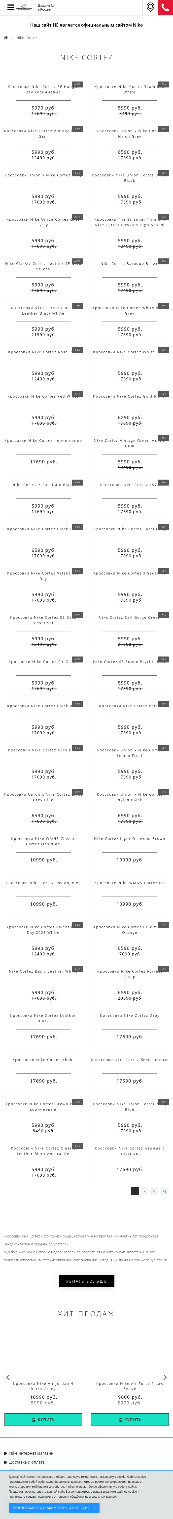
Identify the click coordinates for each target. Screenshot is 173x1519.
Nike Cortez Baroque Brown (130, 263)
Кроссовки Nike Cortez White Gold (129, 352)
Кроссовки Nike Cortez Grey (130, 1015)
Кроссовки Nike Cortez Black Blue (43, 705)
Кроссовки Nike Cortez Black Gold (43, 529)
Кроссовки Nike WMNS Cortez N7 (130, 882)
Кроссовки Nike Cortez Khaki (43, 1059)
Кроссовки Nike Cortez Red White (43, 396)
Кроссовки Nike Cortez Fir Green (43, 661)
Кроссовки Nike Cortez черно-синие (43, 440)
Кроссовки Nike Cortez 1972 (130, 484)
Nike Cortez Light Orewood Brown (130, 838)
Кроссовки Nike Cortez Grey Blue (43, 750)
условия (31, 1496)
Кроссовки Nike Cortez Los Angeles (43, 882)
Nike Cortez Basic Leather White (43, 971)
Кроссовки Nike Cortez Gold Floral (129, 396)
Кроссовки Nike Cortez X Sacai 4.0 (129, 573)
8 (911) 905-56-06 (165, 7)
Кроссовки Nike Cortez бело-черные (130, 1059)
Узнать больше (86, 1281)
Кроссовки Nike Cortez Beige (130, 705)
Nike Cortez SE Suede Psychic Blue (130, 661)
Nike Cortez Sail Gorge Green (130, 617)
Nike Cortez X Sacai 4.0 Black (43, 484)
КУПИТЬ (43, 1419)
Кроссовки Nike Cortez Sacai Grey (130, 529)
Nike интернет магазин (31, 1453)
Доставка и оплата (27, 1462)
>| (164, 1191)
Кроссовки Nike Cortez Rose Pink (43, 352)
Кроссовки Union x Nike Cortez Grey (43, 175)
